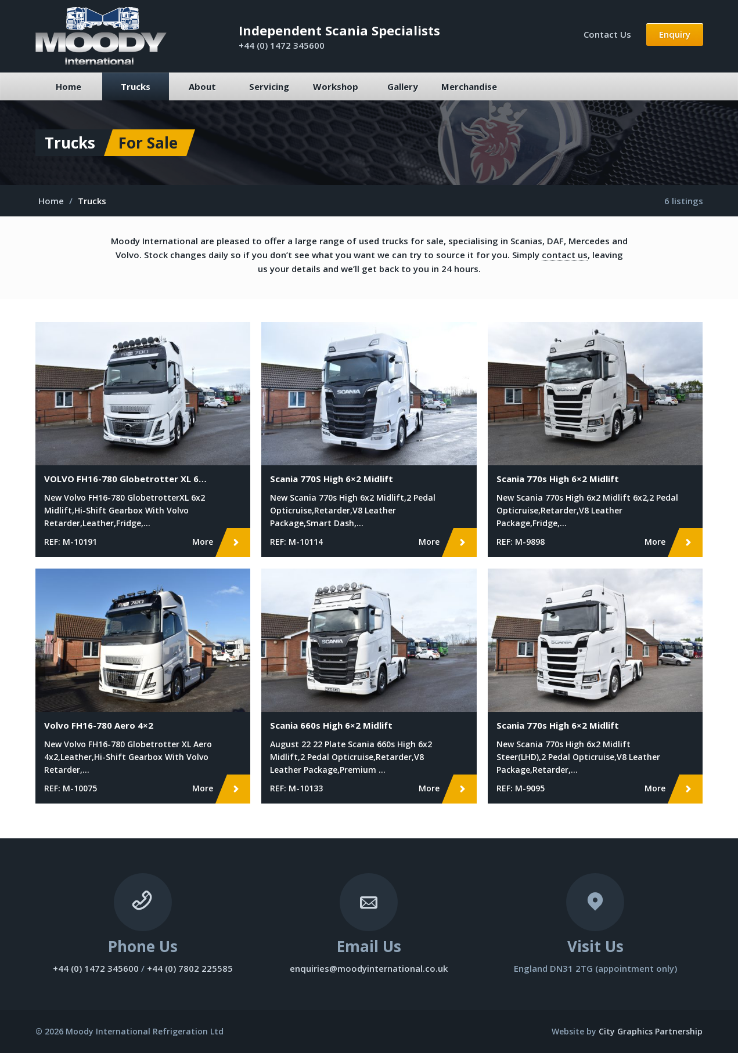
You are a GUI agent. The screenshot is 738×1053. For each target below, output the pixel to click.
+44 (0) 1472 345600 (282, 45)
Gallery (402, 86)
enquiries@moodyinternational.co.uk (369, 968)
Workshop (335, 86)
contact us (565, 254)
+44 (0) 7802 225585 (190, 968)
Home (68, 86)
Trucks (135, 86)
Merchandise (469, 86)
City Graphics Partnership (651, 1031)
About (202, 86)
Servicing (269, 86)
